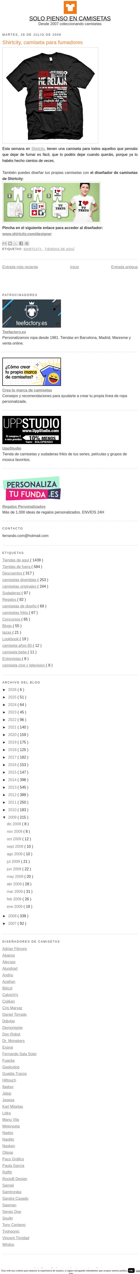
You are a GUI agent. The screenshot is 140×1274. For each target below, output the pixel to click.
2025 (13, 697)
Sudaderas (12, 593)
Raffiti (7, 1172)
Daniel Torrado (14, 1015)
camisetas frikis (15, 613)
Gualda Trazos (14, 1074)
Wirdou (8, 1245)
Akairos (8, 955)
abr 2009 (15, 884)
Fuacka (8, 1061)
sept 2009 (15, 846)
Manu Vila (10, 1120)
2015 (13, 772)
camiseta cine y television (24, 665)
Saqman (9, 1205)
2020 (13, 735)
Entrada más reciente (20, 267)
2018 (13, 750)
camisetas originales (19, 586)
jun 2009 (14, 869)
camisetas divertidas (19, 580)
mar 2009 (15, 892)
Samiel (8, 1185)
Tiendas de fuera (16, 567)
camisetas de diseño (20, 606)
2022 (13, 720)
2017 (13, 757)
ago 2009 (15, 854)
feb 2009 (15, 899)
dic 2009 (14, 824)
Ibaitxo (7, 1087)
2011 (13, 802)
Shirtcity (38, 149)
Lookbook (11, 639)
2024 (13, 705)
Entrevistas (12, 659)
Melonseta (11, 1126)
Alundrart (10, 969)
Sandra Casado (15, 1199)
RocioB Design (14, 1179)
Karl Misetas (12, 1107)
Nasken (8, 1146)
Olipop (7, 1153)
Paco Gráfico (13, 1159)
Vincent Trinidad (15, 1238)
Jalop (6, 1093)
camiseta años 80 (17, 646)
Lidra (6, 1113)
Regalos (9, 600)
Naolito (8, 1139)
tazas (7, 632)
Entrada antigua (124, 267)
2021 (13, 727)
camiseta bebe (15, 652)
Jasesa (8, 1100)
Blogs (7, 626)
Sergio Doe (11, 1212)
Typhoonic (10, 1231)
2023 (13, 712)
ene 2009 (15, 907)
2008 (13, 916)
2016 (13, 765)
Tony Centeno (14, 1225)
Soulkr (7, 1218)
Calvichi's (10, 995)
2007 (13, 923)
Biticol (7, 988)
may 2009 (15, 877)
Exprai (7, 1047)
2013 (13, 787)
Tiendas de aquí (60, 249)
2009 (13, 817)
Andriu (7, 975)
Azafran (8, 982)
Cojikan (8, 1001)
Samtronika (11, 1192)
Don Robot (11, 1034)
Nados (7, 1133)
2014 (13, 780)
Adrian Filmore (14, 949)
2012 (13, 795)
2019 (13, 742)
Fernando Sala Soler (19, 1054)
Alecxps (8, 962)
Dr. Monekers (13, 1041)
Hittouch (9, 1080)
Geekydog (10, 1067)
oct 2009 (14, 839)
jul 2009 (14, 861)
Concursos (11, 619)
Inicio (74, 267)
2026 (13, 690)
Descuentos (12, 573)
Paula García (13, 1166)
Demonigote (12, 1028)
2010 (13, 810)
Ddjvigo (8, 1021)
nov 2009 (15, 831)
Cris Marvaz (12, 1008)
